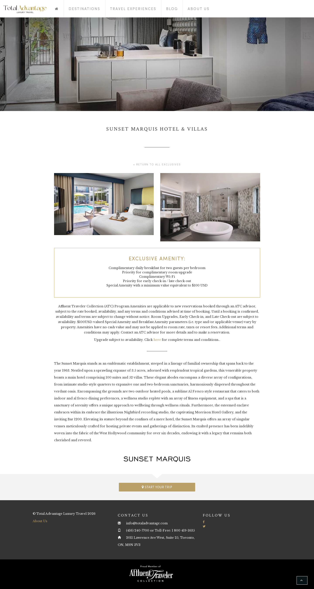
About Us (199, 8)
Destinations (84, 8)
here (157, 340)
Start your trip (157, 487)
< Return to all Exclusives (157, 164)
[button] (302, 580)
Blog (172, 8)
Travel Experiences (133, 8)
